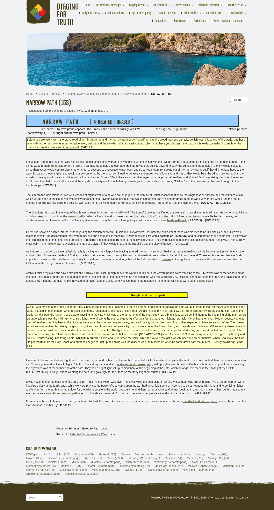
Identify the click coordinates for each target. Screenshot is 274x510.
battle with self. (177, 220)
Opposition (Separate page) (81, 473)
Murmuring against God (40, 469)
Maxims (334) (34, 458)
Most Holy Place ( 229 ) (169, 466)
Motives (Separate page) (203, 466)
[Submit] (60, 497)
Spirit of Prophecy (141, 13)
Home (88, 5)
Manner (125, 454)
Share (239, 99)
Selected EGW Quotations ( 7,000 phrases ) (92, 93)
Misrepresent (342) (137, 462)
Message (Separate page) (144, 458)
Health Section (235, 5)
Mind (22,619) (34, 462)
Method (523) (195, 458)
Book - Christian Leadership (228, 20)
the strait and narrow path (199, 401)
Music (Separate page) (73, 469)
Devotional (180, 20)
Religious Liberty (91, 13)
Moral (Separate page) (101, 466)
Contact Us (160, 20)
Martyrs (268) (219, 454)
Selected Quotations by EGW (88, 434)
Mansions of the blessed (149, 454)
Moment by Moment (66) (41, 466)
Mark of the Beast (180, 454)
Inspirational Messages (108, 5)
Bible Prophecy (116, 13)
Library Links (160, 5)
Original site (179, 129)
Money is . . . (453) (72, 466)
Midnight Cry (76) (218, 458)
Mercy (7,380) (115, 458)
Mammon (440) (84, 454)
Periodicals (200, 20)
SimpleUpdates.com (178, 497)
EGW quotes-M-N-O (38, 454)
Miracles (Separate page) (105, 462)
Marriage (200, 454)
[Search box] (44, 497)
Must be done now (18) (106, 469)
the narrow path (52, 243)
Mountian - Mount (233, 466)
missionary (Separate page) (170, 462)
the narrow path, (52, 202)
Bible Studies (191, 13)
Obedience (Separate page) (43, 473)
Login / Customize (237, 497)
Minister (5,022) (57, 462)
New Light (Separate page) (199, 469)
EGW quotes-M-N (135, 93)
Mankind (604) (107, 454)
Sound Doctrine (167, 13)
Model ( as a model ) (204, 462)
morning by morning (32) (135, 466)
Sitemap (213, 497)
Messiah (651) (173, 458)
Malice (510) (62, 454)
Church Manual (183, 5)
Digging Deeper (137, 5)
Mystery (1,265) (134, 469)
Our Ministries (213, 13)
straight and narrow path (62, 393)
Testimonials (236, 13)
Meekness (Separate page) (63, 458)
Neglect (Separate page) (163, 469)
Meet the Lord (93, 458)
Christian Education (209, 5)
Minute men (78, 462)
